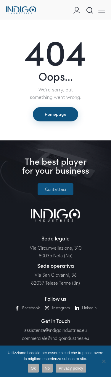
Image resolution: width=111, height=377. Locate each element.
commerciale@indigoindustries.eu (55, 338)
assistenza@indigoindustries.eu (55, 330)
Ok (33, 368)
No (47, 368)
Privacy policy (71, 368)
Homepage (55, 114)
